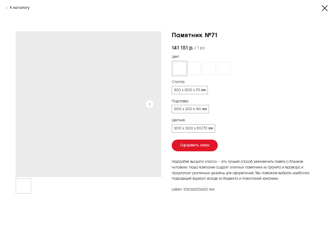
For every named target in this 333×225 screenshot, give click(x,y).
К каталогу (19, 8)
